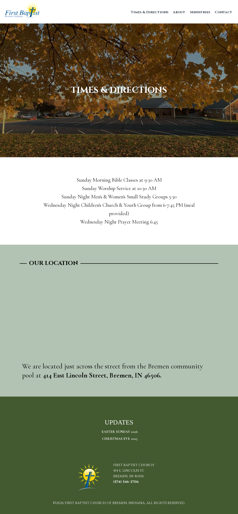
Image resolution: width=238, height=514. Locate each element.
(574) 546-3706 (126, 481)
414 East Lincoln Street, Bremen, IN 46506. (102, 375)
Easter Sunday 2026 (120, 432)
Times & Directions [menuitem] (149, 12)
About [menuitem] (179, 12)
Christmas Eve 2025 (119, 439)
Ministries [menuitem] (200, 12)
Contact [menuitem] (223, 12)
